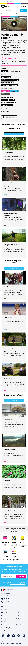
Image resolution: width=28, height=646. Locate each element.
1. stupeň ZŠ (5, 91)
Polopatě (4, 71)
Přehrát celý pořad (15, 71)
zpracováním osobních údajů (17, 584)
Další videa (14, 134)
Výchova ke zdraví (7, 105)
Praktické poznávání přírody (10, 80)
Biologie (12, 100)
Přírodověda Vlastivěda (8, 102)
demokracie (11, 13)
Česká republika (18, 13)
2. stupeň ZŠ (14, 91)
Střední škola (6, 94)
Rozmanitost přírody (8, 82)
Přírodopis (5, 100)
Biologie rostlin (6, 77)
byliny (3, 111)
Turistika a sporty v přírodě (9, 85)
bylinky (8, 111)
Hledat (23, 10)
